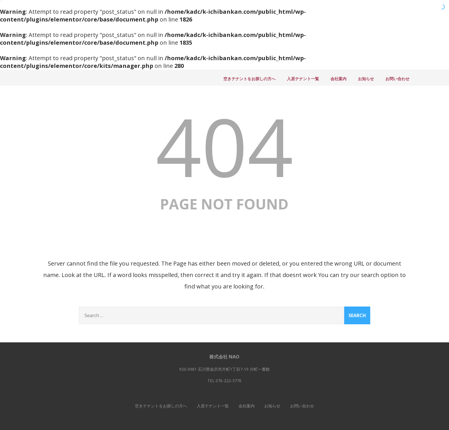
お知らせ (366, 78)
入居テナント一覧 (303, 78)
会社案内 (338, 78)
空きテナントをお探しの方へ (249, 78)
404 (224, 146)
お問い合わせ (397, 78)
